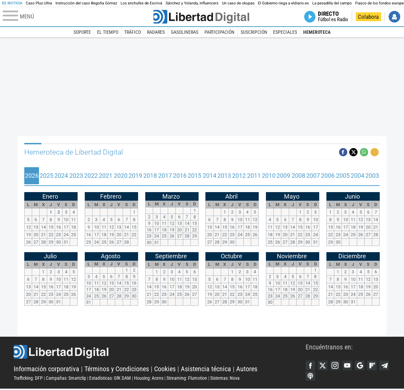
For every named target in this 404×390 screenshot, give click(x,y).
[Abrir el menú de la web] (77, 17)
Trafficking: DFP (28, 378)
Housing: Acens (148, 378)
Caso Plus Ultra (39, 3)
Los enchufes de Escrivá (141, 3)
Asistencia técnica (206, 369)
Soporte (82, 32)
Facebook (311, 366)
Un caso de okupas (238, 3)
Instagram (337, 366)
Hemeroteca (317, 32)
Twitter (324, 366)
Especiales (285, 32)
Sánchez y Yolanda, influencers (191, 3)
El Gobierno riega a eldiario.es (283, 3)
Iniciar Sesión (394, 17)
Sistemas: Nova (225, 378)
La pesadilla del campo (332, 3)
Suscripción (254, 32)
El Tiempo (107, 32)
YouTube (350, 366)
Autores (246, 369)
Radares (156, 32)
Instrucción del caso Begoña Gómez (86, 3)
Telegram (311, 377)
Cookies (165, 369)
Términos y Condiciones (116, 369)
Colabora (368, 16)
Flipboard (376, 366)
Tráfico (132, 32)
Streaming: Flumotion (186, 378)
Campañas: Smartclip (66, 378)
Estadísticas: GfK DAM (110, 378)
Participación (219, 32)
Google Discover (363, 366)
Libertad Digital (160, 352)
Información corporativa (46, 369)
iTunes (324, 377)
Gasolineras (184, 32)
